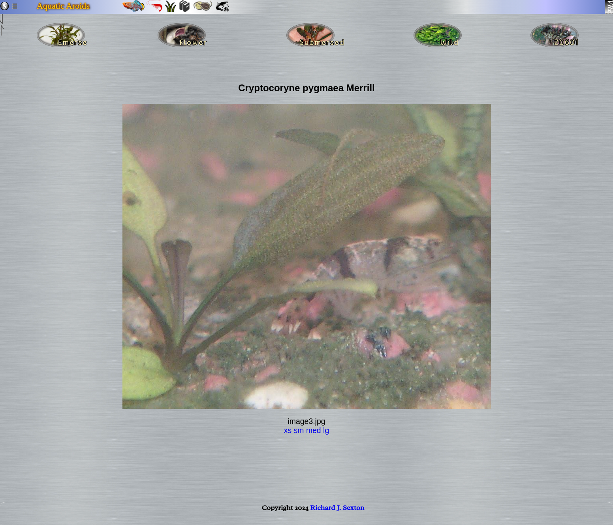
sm (299, 430)
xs (287, 430)
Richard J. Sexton (337, 515)
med (313, 430)
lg (326, 430)
